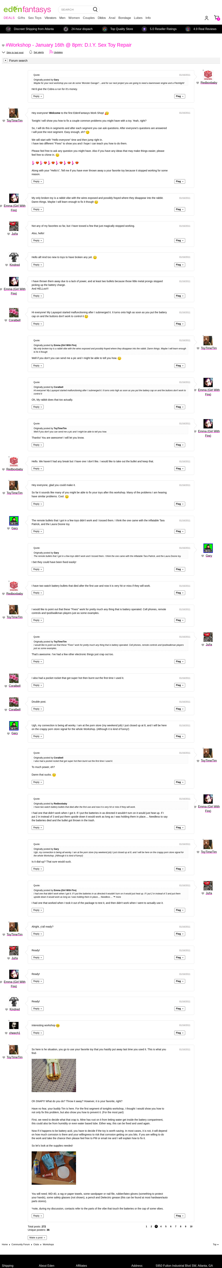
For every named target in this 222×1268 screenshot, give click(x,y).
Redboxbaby (209, 82)
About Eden (46, 1265)
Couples (89, 18)
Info (148, 18)
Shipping (7, 1265)
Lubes (138, 18)
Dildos (102, 18)
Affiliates (81, 1265)
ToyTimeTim (15, 120)
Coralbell (15, 320)
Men (62, 18)
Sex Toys (35, 18)
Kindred (15, 264)
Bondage (124, 18)
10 (191, 1226)
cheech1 (14, 1033)
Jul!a (14, 233)
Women (74, 18)
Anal (112, 18)
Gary (14, 528)
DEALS (9, 18)
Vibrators (50, 18)
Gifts (21, 18)
